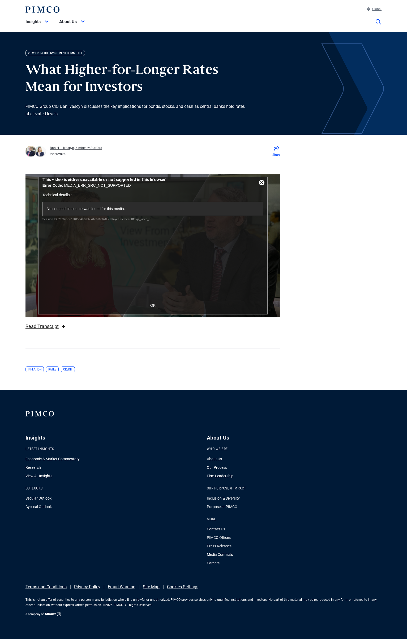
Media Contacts (220, 554)
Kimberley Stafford (88, 148)
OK (153, 305)
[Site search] (378, 25)
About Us (214, 459)
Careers (213, 563)
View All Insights (38, 476)
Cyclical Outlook (38, 507)
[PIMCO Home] (42, 9)
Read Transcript (46, 326)
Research (33, 467)
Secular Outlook (38, 498)
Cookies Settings (182, 586)
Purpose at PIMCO (222, 507)
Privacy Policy (87, 586)
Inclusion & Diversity (223, 498)
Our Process (217, 467)
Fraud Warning (121, 586)
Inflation (34, 369)
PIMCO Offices (219, 537)
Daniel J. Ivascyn (62, 148)
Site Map (151, 586)
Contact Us (216, 529)
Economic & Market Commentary (52, 459)
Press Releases (219, 546)
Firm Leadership (220, 476)
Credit (67, 369)
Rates (52, 369)
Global (374, 9)
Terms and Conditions (46, 586)
